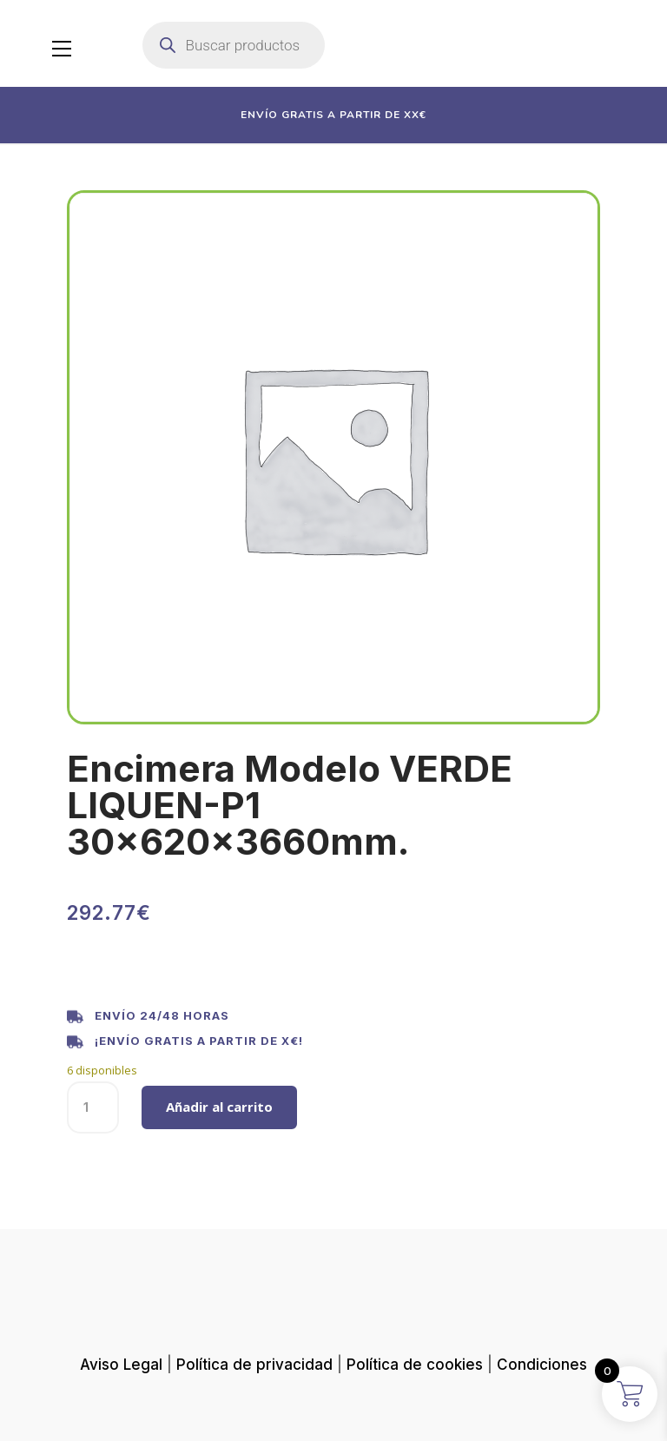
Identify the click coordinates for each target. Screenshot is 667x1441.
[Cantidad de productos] (93, 1107)
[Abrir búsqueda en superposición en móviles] (234, 45)
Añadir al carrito (219, 1106)
